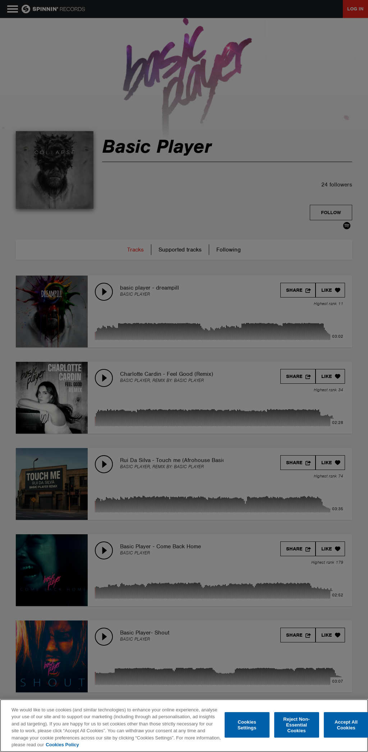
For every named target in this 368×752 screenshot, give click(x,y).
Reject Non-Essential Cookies (296, 725)
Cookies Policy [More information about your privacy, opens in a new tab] (62, 744)
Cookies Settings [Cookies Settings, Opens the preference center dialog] (247, 724)
